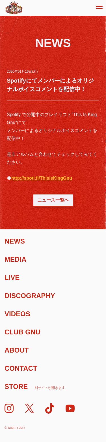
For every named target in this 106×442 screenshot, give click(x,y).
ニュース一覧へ (53, 200)
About (17, 350)
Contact (21, 368)
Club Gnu (22, 332)
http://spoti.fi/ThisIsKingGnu (41, 178)
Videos (17, 314)
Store (35, 386)
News (15, 241)
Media (15, 259)
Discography (30, 295)
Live (12, 277)
